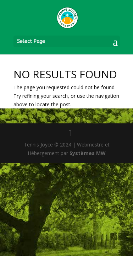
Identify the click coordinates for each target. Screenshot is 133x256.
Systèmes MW (88, 153)
